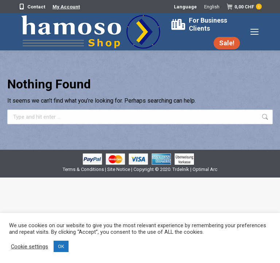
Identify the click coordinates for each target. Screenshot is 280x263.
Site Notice (118, 169)
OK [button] (61, 246)
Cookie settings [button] (29, 246)
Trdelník (180, 169)
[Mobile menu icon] (254, 31)
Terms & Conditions (84, 169)
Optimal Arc (204, 169)
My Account (66, 6)
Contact (31, 6)
